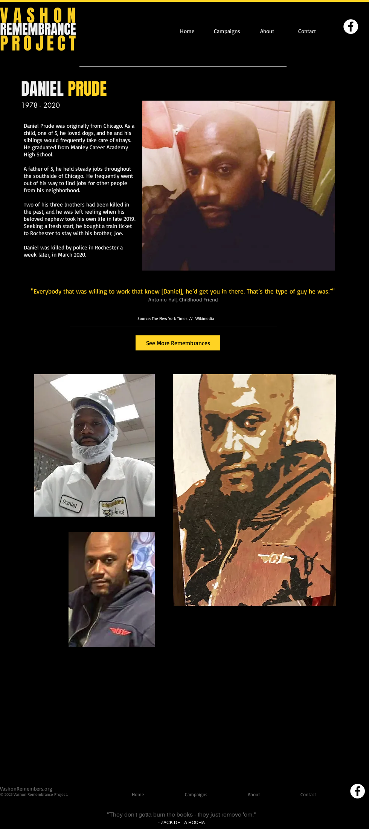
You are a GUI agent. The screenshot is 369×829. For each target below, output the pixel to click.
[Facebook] (350, 26)
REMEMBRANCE (38, 29)
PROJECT (39, 43)
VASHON (40, 15)
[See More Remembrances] (178, 342)
